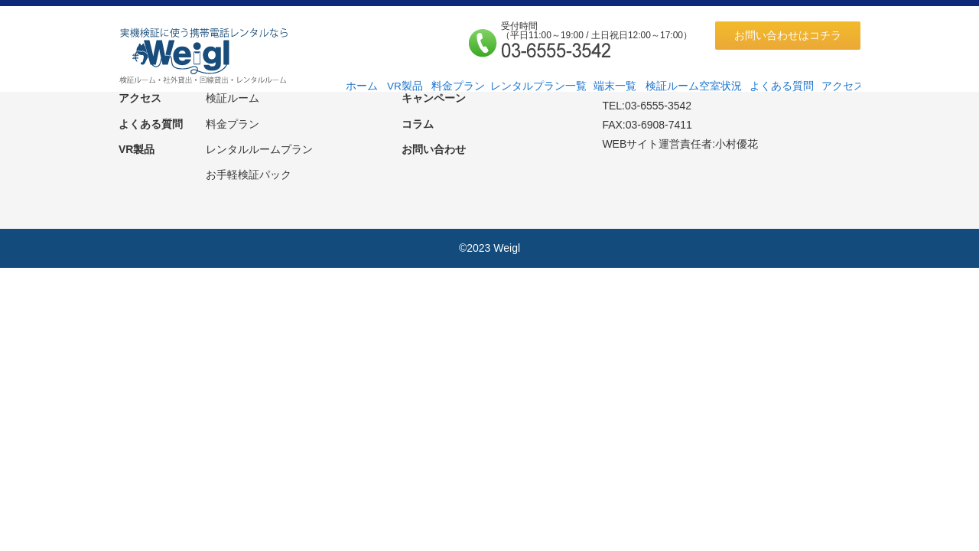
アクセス (842, 86)
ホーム (362, 86)
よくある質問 (782, 86)
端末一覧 (615, 86)
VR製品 (405, 86)
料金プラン (458, 86)
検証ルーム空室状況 (694, 86)
